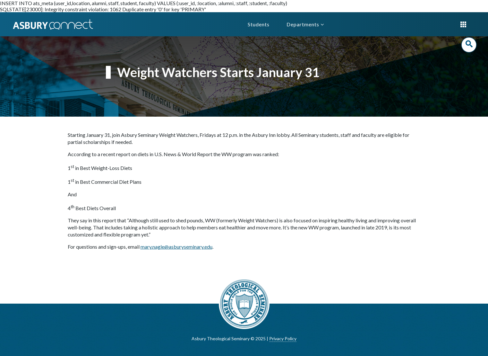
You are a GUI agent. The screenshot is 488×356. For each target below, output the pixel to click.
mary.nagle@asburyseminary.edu (176, 247)
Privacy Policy (282, 338)
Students (259, 24)
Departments (305, 24)
